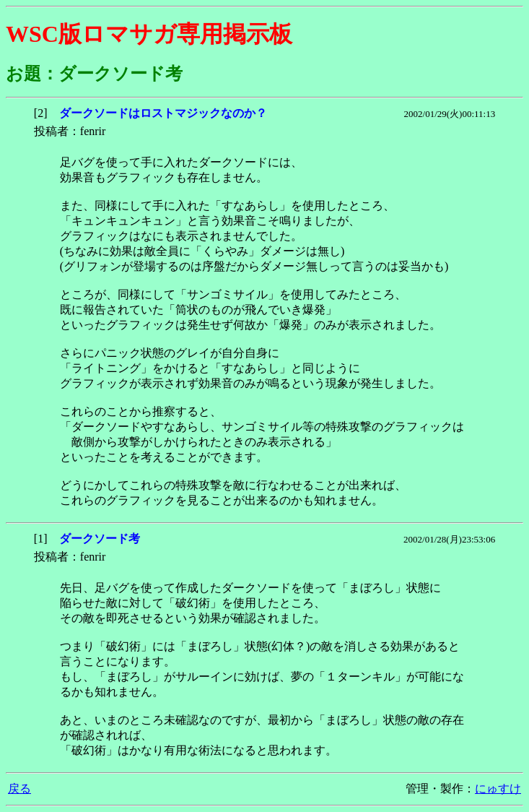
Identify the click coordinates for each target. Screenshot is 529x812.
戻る (19, 788)
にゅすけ (498, 788)
